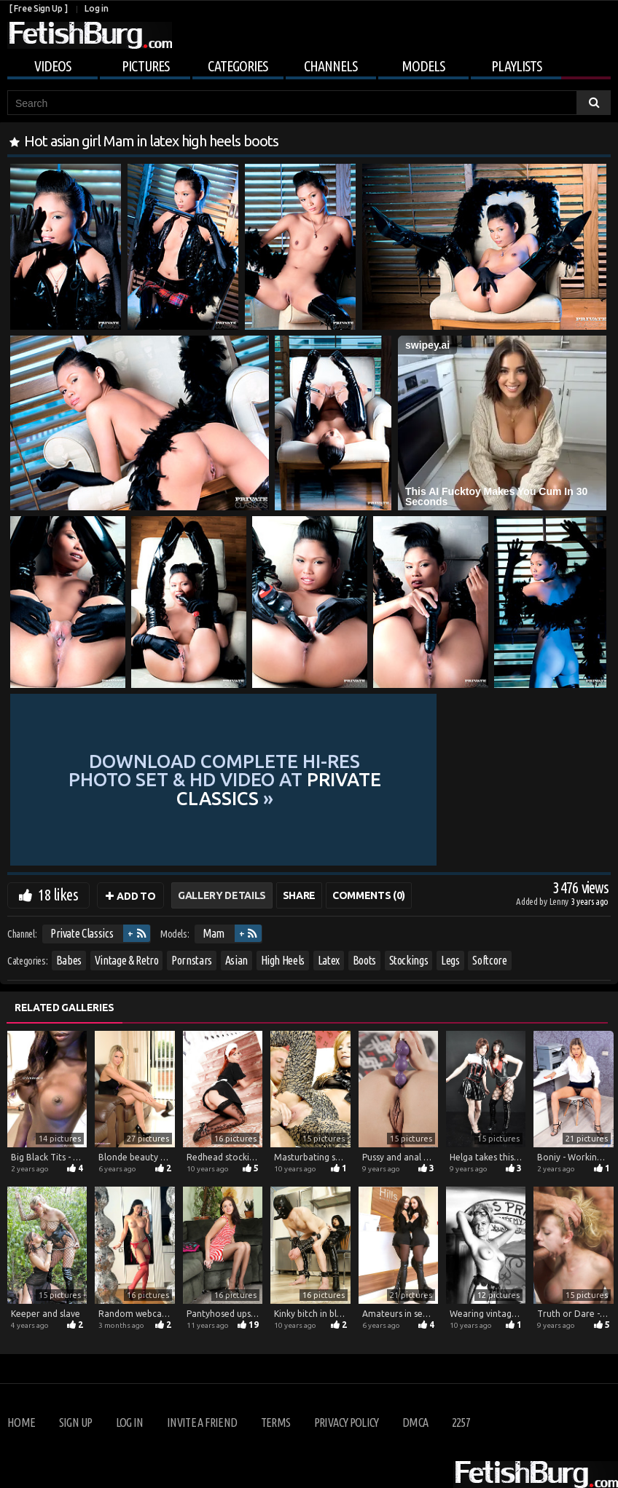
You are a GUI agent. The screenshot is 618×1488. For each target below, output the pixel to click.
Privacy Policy (346, 1422)
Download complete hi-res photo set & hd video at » (308, 780)
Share (299, 895)
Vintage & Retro (127, 960)
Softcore (489, 960)
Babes (69, 960)
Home (21, 1422)
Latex (329, 960)
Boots (364, 960)
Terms (276, 1422)
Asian (236, 960)
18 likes (58, 894)
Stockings (409, 960)
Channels (330, 66)
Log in (96, 8)
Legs (450, 960)
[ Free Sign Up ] (38, 8)
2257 (461, 1422)
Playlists (516, 66)
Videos (52, 66)
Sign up (75, 1422)
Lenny (560, 901)
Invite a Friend (202, 1422)
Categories (237, 66)
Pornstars (191, 960)
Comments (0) (368, 895)
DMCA (415, 1422)
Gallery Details (222, 895)
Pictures (145, 66)
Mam (213, 933)
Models (423, 66)
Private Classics (81, 933)
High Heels (283, 960)
